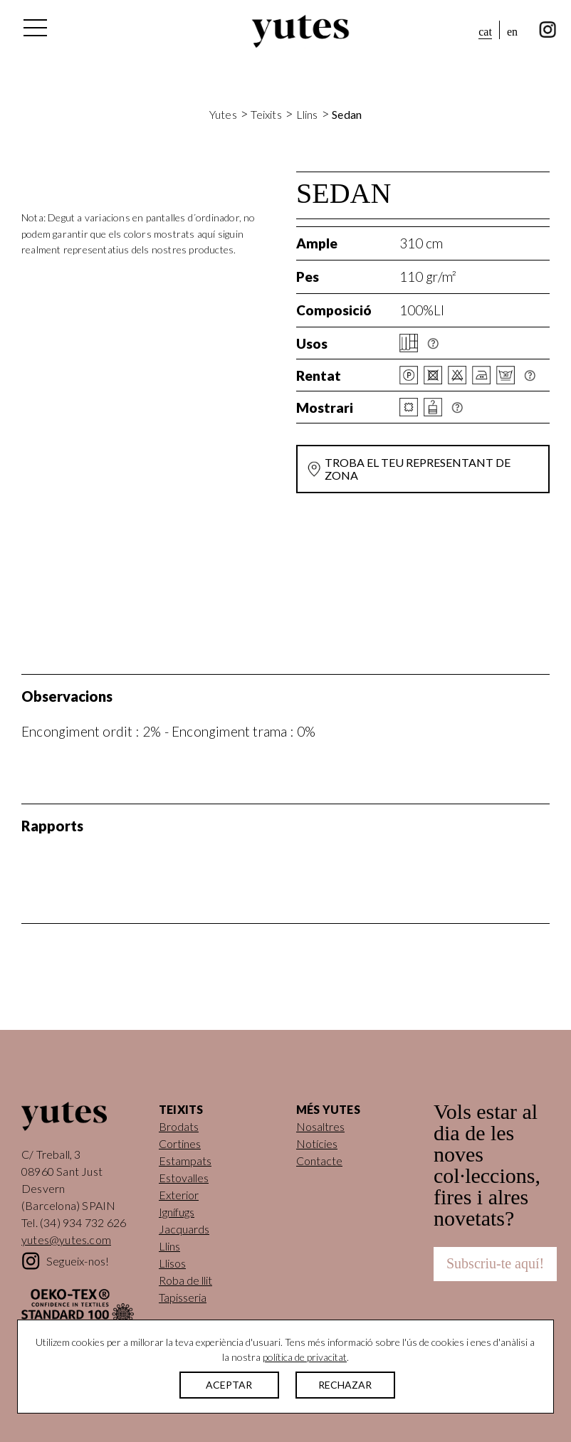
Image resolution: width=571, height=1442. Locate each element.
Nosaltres (320, 1126)
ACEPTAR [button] (229, 1385)
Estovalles (184, 1177)
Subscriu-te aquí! (495, 1263)
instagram (548, 30)
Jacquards (184, 1229)
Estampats (185, 1160)
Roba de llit (185, 1280)
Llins (307, 114)
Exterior (179, 1194)
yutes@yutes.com (66, 1239)
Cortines (180, 1143)
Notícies (316, 1143)
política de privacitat (305, 1357)
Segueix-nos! (77, 1261)
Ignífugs (176, 1212)
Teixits (266, 114)
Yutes (300, 31)
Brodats (179, 1126)
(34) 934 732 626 (83, 1222)
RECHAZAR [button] (345, 1385)
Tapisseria (182, 1297)
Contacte (319, 1160)
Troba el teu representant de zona (417, 469)
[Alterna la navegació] (34, 31)
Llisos (172, 1263)
